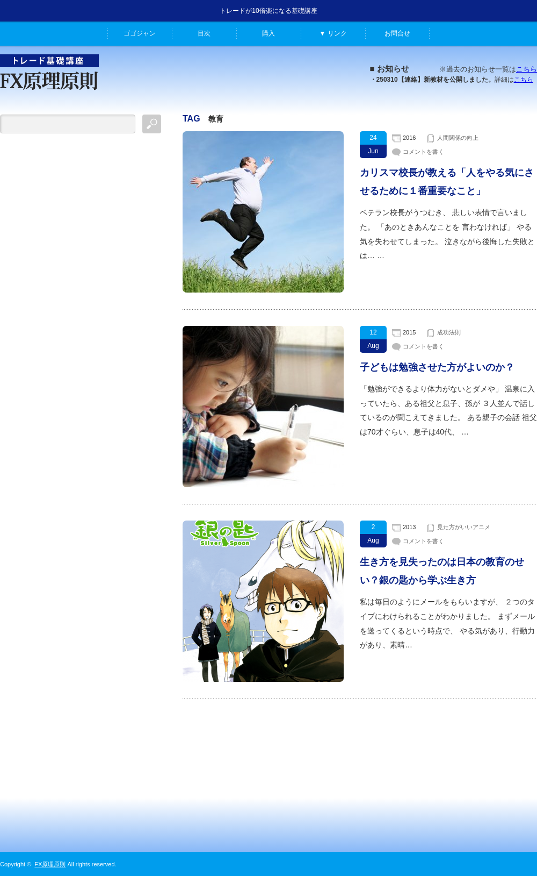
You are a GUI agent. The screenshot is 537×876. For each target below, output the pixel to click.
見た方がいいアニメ (463, 527)
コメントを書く (423, 151)
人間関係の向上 (457, 137)
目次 (204, 33)
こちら (526, 69)
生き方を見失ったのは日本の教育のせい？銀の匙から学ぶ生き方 (442, 571)
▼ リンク (332, 33)
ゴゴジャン (140, 33)
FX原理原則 (50, 864)
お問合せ (397, 33)
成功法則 (449, 332)
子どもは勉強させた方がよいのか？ (437, 367)
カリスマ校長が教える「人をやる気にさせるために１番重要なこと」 (447, 181)
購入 (268, 33)
